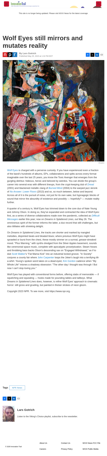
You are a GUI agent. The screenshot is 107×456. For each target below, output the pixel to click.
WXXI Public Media (90, 449)
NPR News (17, 388)
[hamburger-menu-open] (6, 4)
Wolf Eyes (12, 170)
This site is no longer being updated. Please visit (39, 13)
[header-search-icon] (98, 4)
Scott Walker (18, 254)
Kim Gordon (69, 261)
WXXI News (64, 13)
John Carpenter (46, 257)
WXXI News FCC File (91, 443)
